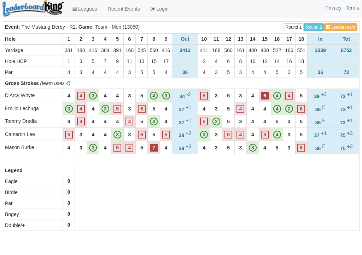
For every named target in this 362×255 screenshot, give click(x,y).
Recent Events (124, 9)
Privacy (333, 8)
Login (160, 9)
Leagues (84, 9)
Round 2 (314, 27)
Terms (352, 8)
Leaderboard (340, 27)
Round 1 (294, 27)
